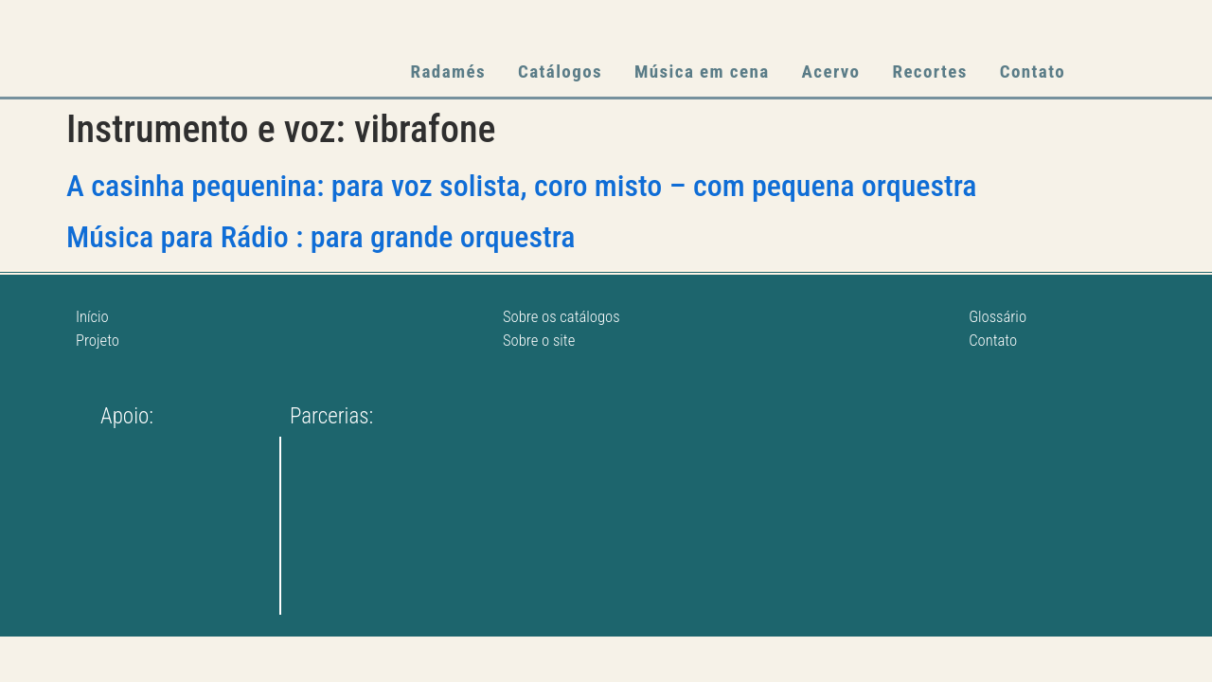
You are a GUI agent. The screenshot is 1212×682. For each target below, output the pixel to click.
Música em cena (702, 71)
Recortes (929, 71)
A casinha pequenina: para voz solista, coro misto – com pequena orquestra (521, 186)
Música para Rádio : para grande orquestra (321, 237)
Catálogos (560, 71)
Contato (1032, 71)
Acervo (831, 71)
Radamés (448, 71)
